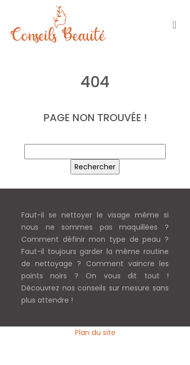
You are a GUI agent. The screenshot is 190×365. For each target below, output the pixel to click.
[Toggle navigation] (174, 24)
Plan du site (95, 332)
